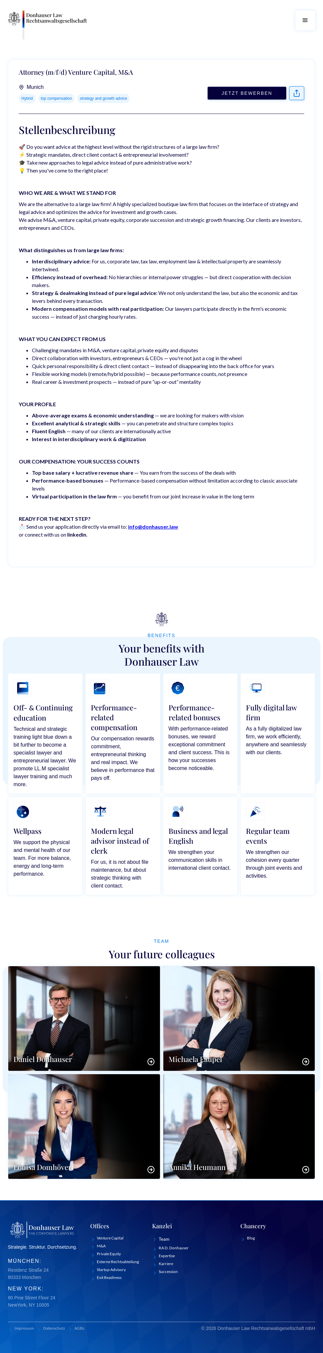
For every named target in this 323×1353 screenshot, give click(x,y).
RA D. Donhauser (174, 1247)
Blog (251, 1237)
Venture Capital (110, 1237)
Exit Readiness (109, 1277)
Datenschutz (54, 1328)
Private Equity (109, 1253)
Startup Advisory (111, 1269)
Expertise (167, 1255)
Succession (168, 1271)
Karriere (166, 1263)
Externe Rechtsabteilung (118, 1261)
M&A (101, 1245)
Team (164, 1239)
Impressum (24, 1328)
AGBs (79, 1328)
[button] (305, 20)
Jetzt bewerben (247, 93)
